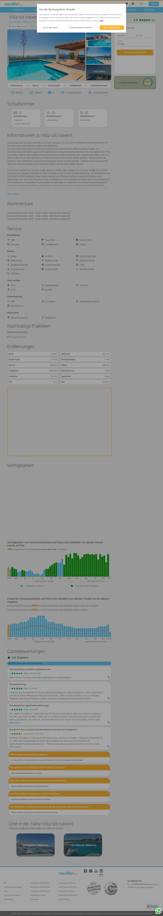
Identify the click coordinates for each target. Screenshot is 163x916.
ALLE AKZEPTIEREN (112, 27)
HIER (101, 21)
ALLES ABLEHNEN (50, 27)
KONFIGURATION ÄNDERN (81, 27)
